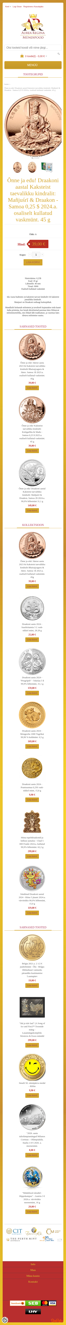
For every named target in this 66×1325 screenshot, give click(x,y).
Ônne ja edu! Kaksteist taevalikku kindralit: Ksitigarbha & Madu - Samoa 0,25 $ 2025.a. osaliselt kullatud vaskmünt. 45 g (32, 433)
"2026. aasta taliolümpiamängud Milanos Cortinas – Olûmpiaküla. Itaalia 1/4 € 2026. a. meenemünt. (32, 1139)
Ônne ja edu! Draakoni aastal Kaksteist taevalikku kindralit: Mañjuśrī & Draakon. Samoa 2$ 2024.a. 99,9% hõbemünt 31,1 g (32, 495)
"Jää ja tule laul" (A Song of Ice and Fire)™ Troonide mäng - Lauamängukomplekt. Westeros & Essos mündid (32, 1029)
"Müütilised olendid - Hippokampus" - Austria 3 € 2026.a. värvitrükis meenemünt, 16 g (32, 1198)
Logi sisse (17, 6)
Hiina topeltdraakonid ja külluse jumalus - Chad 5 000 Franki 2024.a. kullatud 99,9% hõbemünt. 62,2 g (32, 842)
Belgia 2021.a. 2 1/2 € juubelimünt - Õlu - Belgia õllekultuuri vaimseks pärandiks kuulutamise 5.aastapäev (32, 970)
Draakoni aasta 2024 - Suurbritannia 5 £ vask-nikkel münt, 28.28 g (32, 627)
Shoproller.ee (57, 1320)
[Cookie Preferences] (5, 1320)
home (6, 84)
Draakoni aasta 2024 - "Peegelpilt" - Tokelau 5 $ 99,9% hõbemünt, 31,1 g (32, 680)
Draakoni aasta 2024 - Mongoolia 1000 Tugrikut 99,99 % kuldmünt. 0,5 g (32, 733)
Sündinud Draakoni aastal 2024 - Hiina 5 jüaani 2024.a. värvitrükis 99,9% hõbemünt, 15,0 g (32, 899)
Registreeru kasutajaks (33, 6)
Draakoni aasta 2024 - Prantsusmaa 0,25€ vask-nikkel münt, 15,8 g (32, 787)
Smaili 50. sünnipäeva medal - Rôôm (32, 1084)
